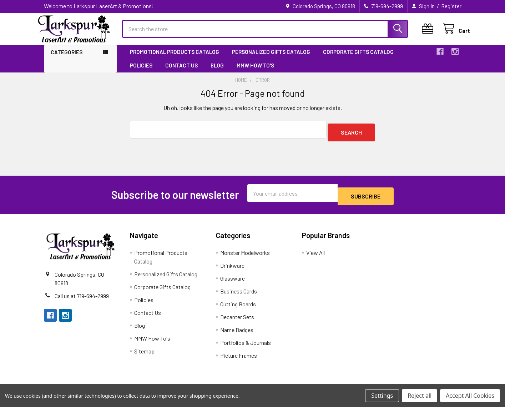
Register (451, 6)
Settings (382, 396)
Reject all (419, 396)
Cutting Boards (238, 304)
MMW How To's (255, 72)
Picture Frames (238, 355)
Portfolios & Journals (245, 343)
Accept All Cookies (470, 396)
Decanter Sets (237, 317)
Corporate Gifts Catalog (358, 58)
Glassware (232, 278)
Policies (141, 72)
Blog (217, 72)
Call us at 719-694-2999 (82, 295)
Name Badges (236, 330)
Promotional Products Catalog (174, 58)
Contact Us (181, 72)
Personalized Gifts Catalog (271, 58)
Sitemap (144, 351)
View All (315, 253)
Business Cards (238, 291)
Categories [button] (66, 58)
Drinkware (232, 265)
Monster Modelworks (245, 253)
